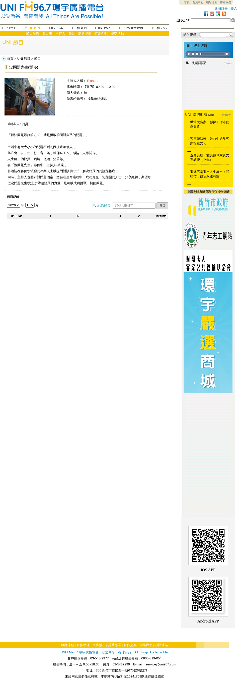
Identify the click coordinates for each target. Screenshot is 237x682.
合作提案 (130, 645)
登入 (233, 8)
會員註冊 (221, 8)
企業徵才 (98, 645)
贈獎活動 (117, 33)
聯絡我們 (145, 645)
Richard (93, 81)
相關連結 (161, 645)
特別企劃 (101, 33)
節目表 (47, 33)
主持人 (60, 33)
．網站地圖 (210, 2)
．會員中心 (196, 2)
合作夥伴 (83, 645)
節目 (71, 33)
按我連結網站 (97, 99)
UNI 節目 (23, 58)
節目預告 (32, 33)
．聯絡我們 (224, 2)
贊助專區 (114, 645)
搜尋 (162, 205)
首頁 (10, 58)
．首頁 (185, 2)
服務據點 (67, 645)
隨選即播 (84, 33)
